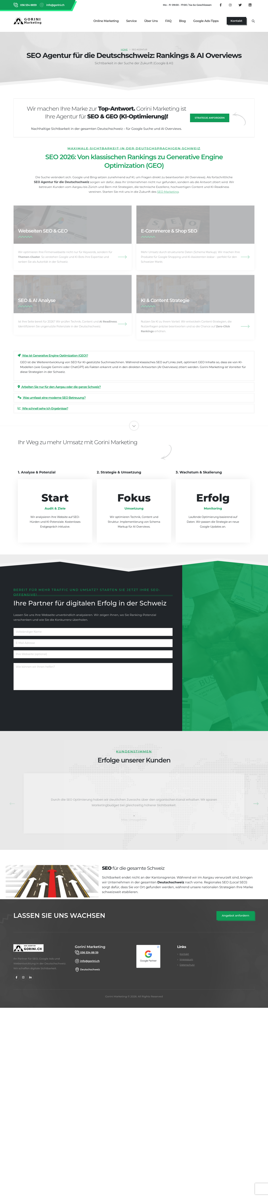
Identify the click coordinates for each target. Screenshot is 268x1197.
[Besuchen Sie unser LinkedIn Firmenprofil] (249, 4)
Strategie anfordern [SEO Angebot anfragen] (210, 117)
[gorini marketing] (28, 950)
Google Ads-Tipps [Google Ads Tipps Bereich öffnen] (205, 21)
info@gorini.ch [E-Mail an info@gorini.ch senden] (55, 5)
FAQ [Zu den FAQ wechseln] (168, 21)
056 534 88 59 (88, 952)
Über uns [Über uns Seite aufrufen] (151, 21)
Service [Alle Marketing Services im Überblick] (131, 21)
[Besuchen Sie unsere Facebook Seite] (220, 4)
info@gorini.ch (89, 961)
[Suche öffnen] (253, 20)
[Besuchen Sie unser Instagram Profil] (230, 4)
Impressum (186, 959)
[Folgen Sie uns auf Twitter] (240, 4)
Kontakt (184, 954)
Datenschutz (187, 964)
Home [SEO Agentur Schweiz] (124, 49)
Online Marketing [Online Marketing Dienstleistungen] (106, 21)
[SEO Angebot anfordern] (235, 915)
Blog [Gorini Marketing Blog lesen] (182, 21)
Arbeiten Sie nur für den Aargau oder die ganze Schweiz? (59, 387)
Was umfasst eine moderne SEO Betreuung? (52, 397)
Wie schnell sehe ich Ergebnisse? (43, 408)
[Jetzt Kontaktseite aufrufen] (236, 21)
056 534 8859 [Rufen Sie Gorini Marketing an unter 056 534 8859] (28, 5)
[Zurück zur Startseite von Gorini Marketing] (28, 21)
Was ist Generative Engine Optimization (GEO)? (53, 355)
